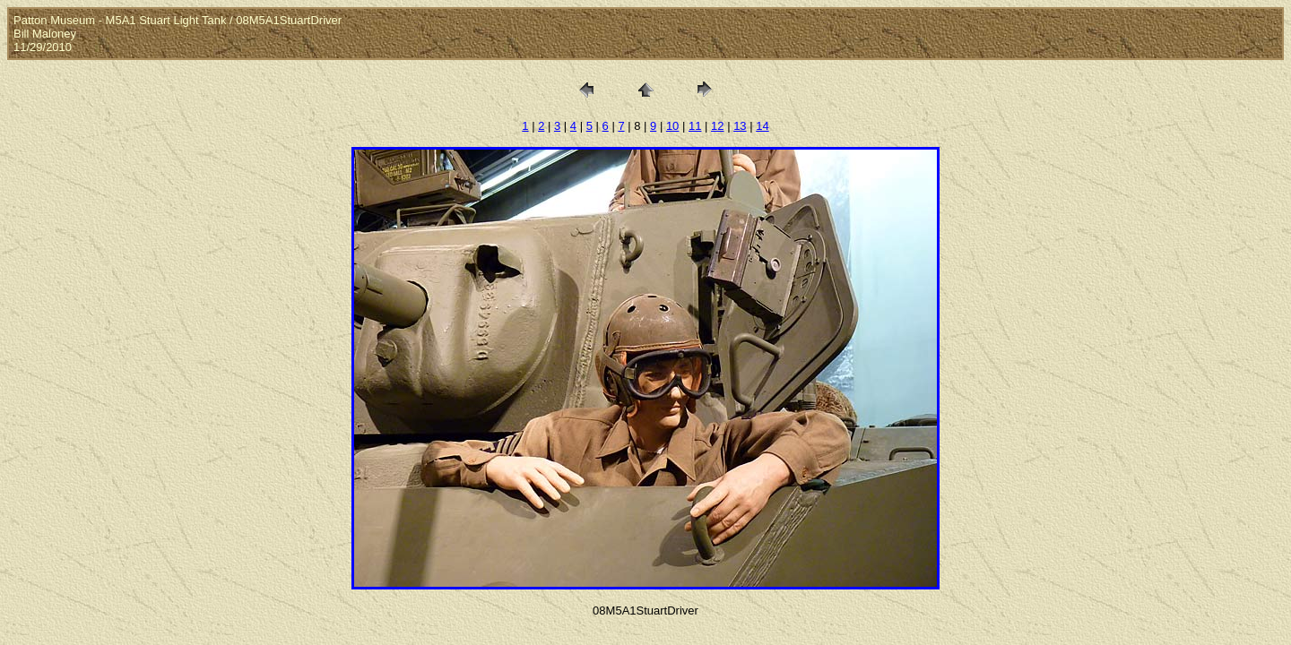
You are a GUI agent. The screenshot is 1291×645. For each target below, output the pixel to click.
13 (739, 126)
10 (672, 126)
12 (717, 126)
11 (695, 126)
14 (762, 126)
